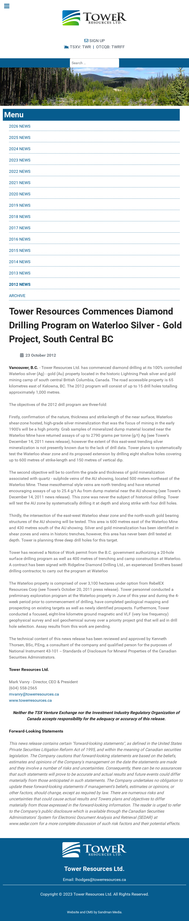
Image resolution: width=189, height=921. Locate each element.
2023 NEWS (20, 160)
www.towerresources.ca (30, 700)
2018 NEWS (20, 216)
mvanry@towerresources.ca (34, 694)
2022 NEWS (20, 171)
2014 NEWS (20, 261)
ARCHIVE (17, 295)
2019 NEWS (20, 205)
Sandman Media (109, 912)
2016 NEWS (20, 239)
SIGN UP (94, 40)
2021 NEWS (20, 182)
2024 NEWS (20, 148)
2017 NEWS (20, 227)
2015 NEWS (20, 250)
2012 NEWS (20, 284)
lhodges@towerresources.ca (100, 879)
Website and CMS (80, 912)
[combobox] (94, 63)
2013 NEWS (20, 273)
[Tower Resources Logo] (94, 18)
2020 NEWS (20, 194)
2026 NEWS (20, 126)
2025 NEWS (20, 137)
